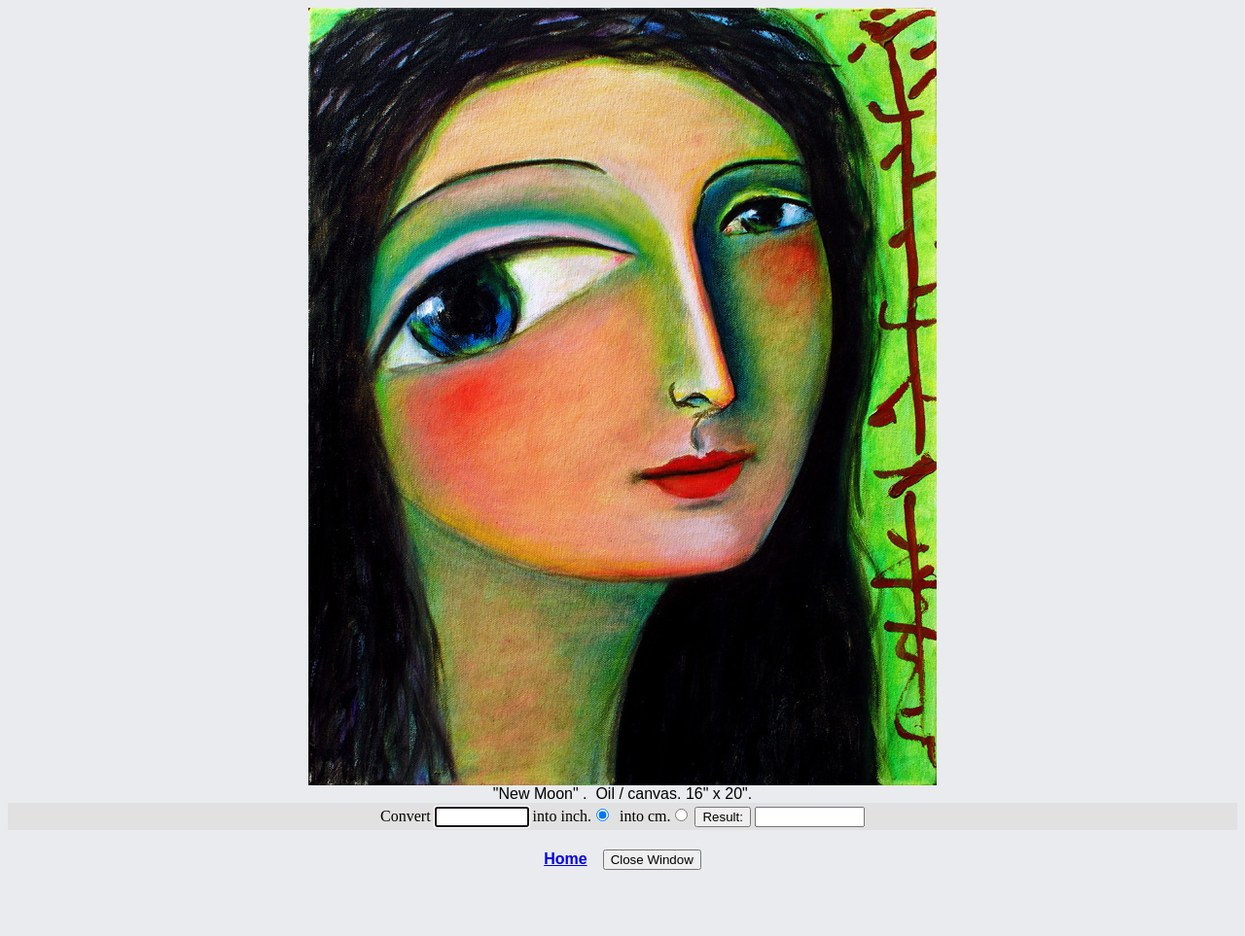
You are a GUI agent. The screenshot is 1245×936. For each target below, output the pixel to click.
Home (565, 858)
